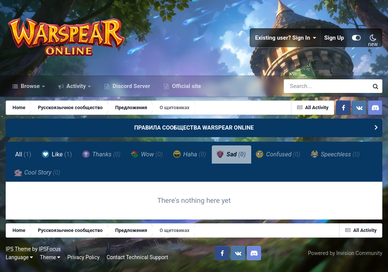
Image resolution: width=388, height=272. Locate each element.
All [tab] (23, 154)
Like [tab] (57, 154)
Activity (76, 86)
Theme (50, 257)
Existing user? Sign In (285, 38)
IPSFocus (50, 249)
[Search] (304, 86)
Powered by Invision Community (345, 253)
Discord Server (130, 86)
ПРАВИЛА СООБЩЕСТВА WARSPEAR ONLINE (194, 127)
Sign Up (334, 37)
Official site (186, 86)
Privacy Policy (83, 257)
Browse (30, 86)
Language (19, 257)
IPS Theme (18, 249)
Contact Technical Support (137, 257)
